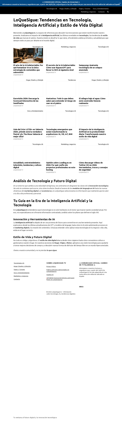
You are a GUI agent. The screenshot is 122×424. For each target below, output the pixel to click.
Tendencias (72, 80)
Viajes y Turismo (84, 9)
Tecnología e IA (51, 9)
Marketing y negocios (88, 12)
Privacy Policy (51, 266)
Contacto (101, 12)
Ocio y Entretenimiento (101, 9)
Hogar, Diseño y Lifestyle (67, 9)
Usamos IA (50, 274)
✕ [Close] (120, 3)
